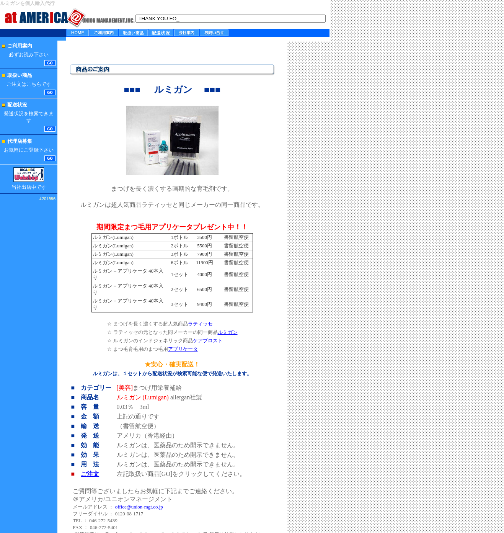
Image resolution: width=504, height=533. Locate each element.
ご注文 (90, 474)
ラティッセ (200, 324)
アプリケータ (183, 349)
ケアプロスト (208, 340)
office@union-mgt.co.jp (139, 507)
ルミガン (228, 332)
